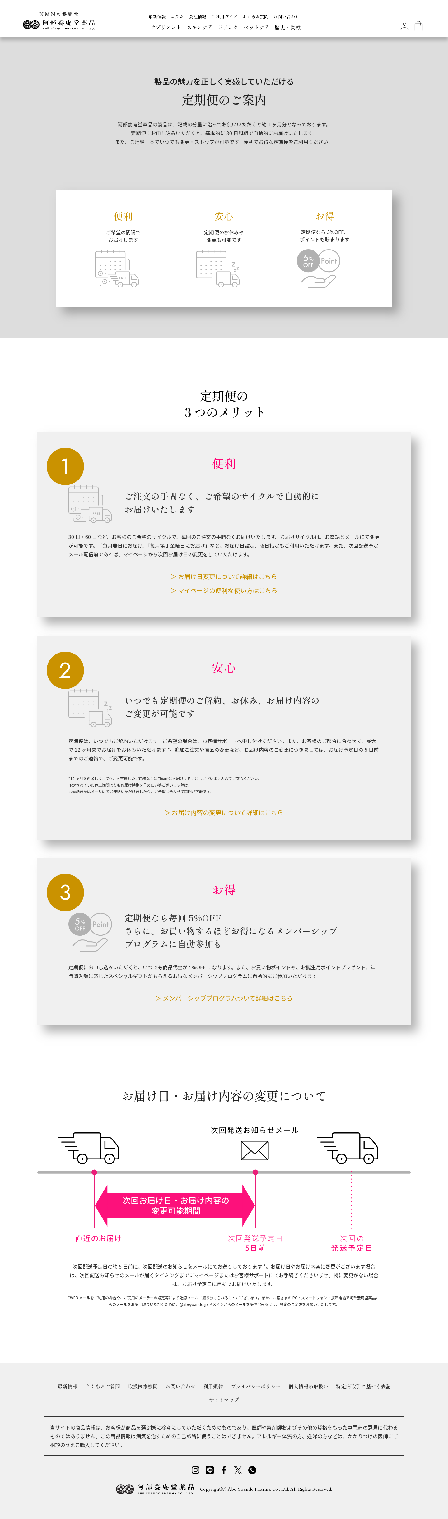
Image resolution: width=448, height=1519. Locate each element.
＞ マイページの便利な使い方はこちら (224, 590)
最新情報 (157, 16)
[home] (58, 23)
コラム (177, 16)
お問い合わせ (286, 16)
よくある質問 (255, 16)
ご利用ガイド (224, 16)
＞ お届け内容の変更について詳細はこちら (223, 812)
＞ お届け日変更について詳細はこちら (223, 576)
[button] (166, 27)
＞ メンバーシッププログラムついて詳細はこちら (224, 998)
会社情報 (197, 16)
